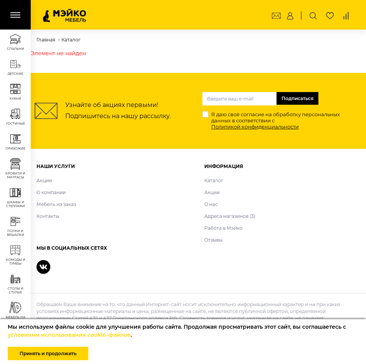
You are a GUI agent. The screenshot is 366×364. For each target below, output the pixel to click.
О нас (211, 204)
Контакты (47, 216)
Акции (44, 180)
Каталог (214, 180)
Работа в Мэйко (223, 228)
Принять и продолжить (48, 353)
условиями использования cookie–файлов (69, 334)
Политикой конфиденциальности (255, 127)
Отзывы (213, 240)
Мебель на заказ (56, 204)
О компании (51, 192)
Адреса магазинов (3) (229, 216)
